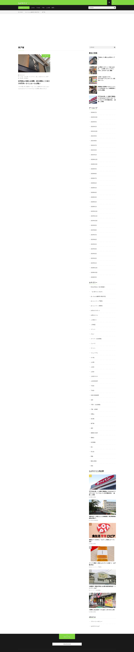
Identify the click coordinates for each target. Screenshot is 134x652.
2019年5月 (94, 243)
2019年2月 (94, 257)
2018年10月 (94, 271)
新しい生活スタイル (41, 77)
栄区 (92, 424)
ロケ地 (93, 354)
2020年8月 (94, 173)
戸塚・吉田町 (94, 405)
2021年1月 (94, 155)
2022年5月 (94, 127)
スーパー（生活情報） (97, 336)
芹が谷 (93, 447)
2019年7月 (94, 234)
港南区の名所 (94, 428)
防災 (92, 461)
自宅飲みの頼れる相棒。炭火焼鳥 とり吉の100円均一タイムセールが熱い (34, 83)
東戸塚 (46, 57)
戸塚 (43, 9)
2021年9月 (94, 136)
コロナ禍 (26, 77)
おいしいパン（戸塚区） (97, 299)
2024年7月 (94, 113)
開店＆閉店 (94, 456)
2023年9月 (94, 123)
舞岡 (53, 9)
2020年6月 (94, 183)
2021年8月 (94, 141)
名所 (92, 396)
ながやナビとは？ (96, 621)
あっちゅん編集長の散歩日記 (99, 294)
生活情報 (93, 437)
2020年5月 (94, 187)
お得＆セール (94, 313)
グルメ (93, 331)
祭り (92, 442)
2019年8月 (94, 229)
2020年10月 (94, 164)
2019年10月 (94, 220)
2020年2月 (94, 201)
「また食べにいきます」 (97, 289)
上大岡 (48, 9)
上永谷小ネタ (94, 373)
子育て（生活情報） (96, 400)
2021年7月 (94, 146)
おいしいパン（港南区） (97, 303)
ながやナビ (32, 648)
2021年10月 (94, 132)
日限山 (93, 410)
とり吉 (21, 77)
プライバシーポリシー (97, 616)
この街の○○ (94, 317)
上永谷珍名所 (94, 377)
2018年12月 (94, 266)
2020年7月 (94, 178)
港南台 (93, 433)
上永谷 (33, 9)
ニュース (93, 340)
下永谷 (38, 9)
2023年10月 (94, 118)
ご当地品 (93, 322)
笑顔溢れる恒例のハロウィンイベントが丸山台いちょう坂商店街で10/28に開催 (106, 89)
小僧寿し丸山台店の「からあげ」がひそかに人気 (101, 604)
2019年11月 (94, 215)
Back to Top (67, 631)
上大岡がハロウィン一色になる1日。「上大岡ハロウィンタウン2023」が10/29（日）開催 (106, 70)
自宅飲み (26, 79)
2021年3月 (94, 150)
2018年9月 (94, 275)
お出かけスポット (96, 308)
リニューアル (94, 350)
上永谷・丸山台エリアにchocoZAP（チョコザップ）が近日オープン (106, 79)
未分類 (93, 414)
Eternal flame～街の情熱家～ (99, 285)
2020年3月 (94, 197)
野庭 (92, 451)
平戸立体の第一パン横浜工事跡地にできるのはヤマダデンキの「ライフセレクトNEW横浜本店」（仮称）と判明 (102, 488)
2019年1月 (94, 261)
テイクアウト (32, 77)
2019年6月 (94, 238)
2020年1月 (94, 206)
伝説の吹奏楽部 (95, 391)
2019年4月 (94, 247)
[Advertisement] (67, 28)
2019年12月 (94, 210)
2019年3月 (94, 252)
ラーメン (93, 345)
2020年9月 (94, 169)
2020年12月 (94, 160)
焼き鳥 (21, 79)
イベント (93, 326)
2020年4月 (94, 192)
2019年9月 (94, 224)
